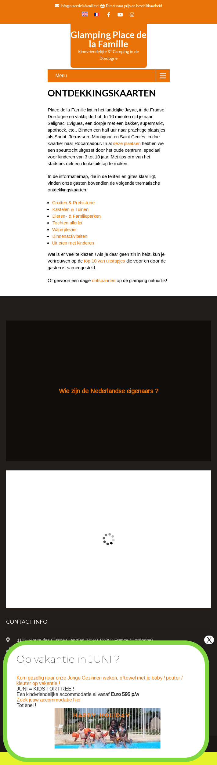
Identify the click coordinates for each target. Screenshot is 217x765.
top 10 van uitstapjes (104, 260)
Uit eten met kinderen (73, 242)
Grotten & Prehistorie (73, 202)
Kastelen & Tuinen (70, 209)
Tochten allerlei (67, 222)
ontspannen (103, 280)
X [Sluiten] (209, 640)
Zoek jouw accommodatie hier (48, 699)
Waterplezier (64, 229)
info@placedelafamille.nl (77, 6)
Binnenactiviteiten (69, 236)
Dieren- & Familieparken (76, 216)
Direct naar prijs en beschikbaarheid (131, 6)
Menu (61, 75)
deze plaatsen (127, 143)
